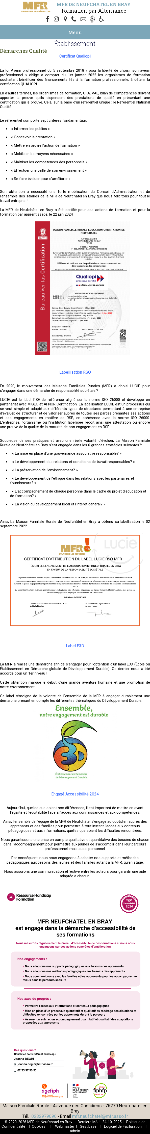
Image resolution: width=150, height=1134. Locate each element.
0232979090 (44, 1116)
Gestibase (88, 1126)
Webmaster (64, 1126)
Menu (75, 32)
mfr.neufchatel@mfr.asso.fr (100, 1116)
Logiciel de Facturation (123, 1126)
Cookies (38, 1126)
